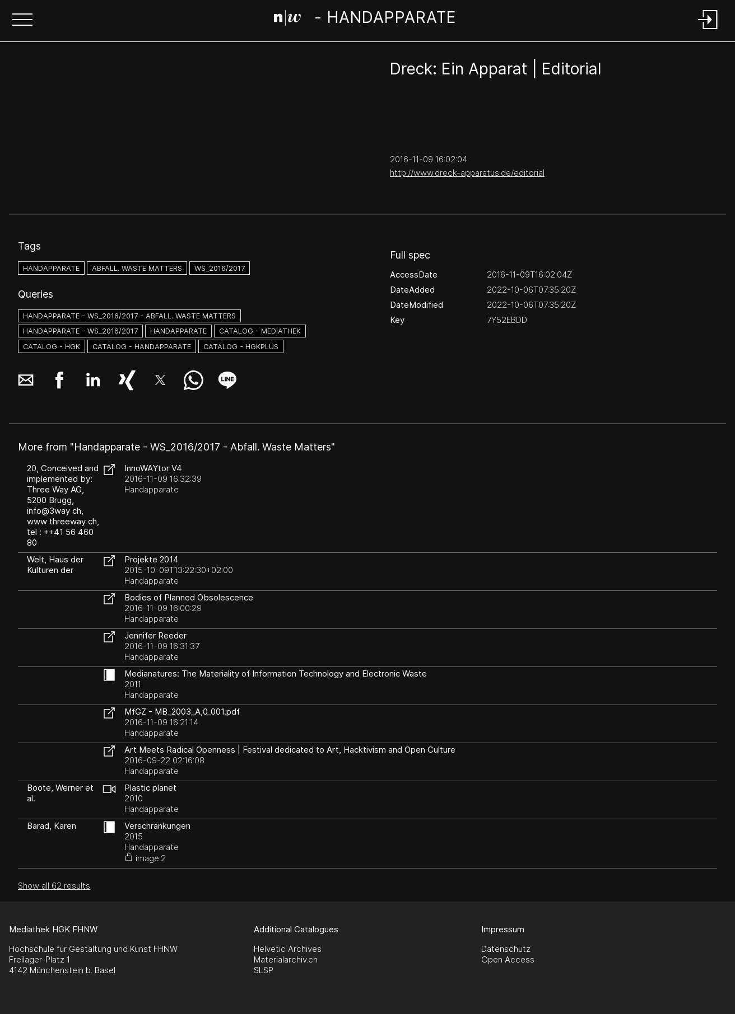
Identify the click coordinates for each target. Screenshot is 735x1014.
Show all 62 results (54, 885)
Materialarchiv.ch (286, 959)
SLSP (263, 970)
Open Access (507, 959)
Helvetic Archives (288, 948)
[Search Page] (365, 19)
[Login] (708, 30)
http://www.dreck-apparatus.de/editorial (467, 172)
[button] (22, 20)
